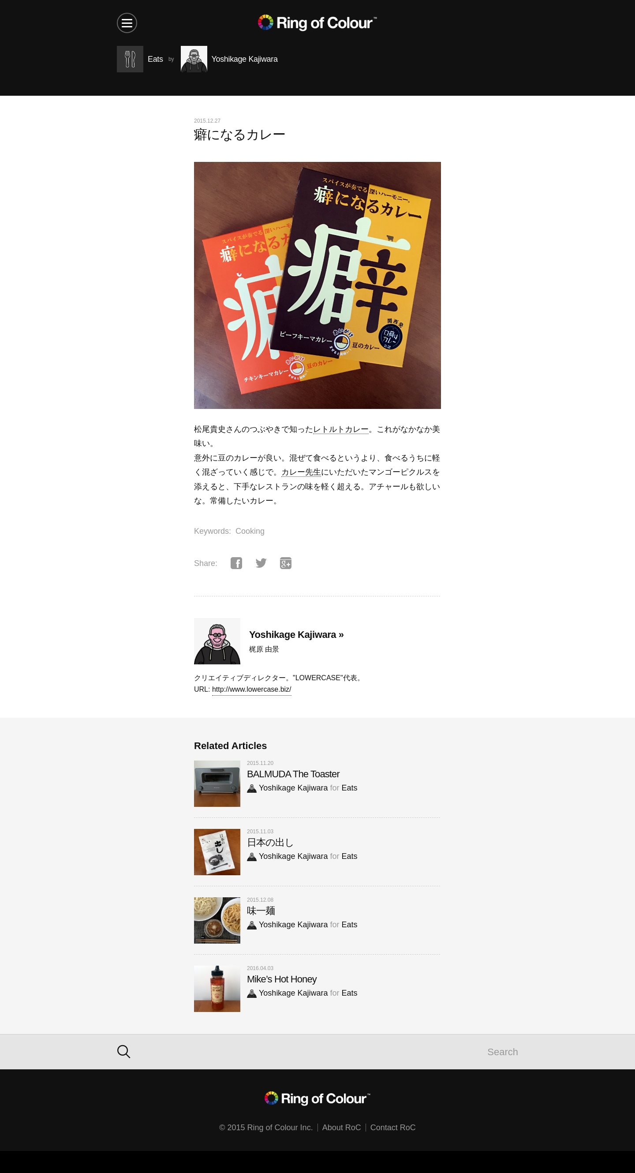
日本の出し (271, 842)
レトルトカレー (341, 429)
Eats (349, 787)
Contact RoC (393, 1127)
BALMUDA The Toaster (293, 774)
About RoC (341, 1127)
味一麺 (261, 910)
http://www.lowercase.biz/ (251, 689)
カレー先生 (301, 472)
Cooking (250, 531)
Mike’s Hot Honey (282, 979)
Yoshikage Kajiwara (287, 787)
